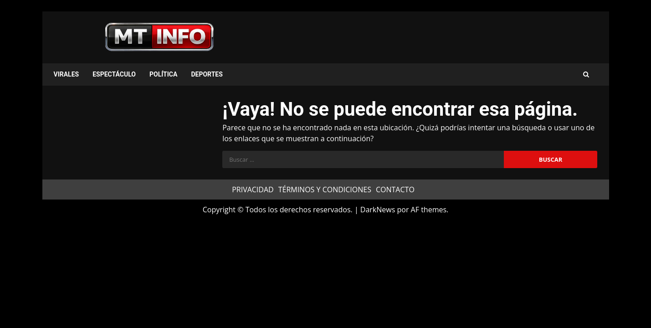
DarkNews (377, 210)
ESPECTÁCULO (114, 74)
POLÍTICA (163, 74)
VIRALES (66, 74)
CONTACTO (395, 189)
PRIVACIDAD (253, 189)
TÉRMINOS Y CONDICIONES (324, 189)
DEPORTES (206, 74)
